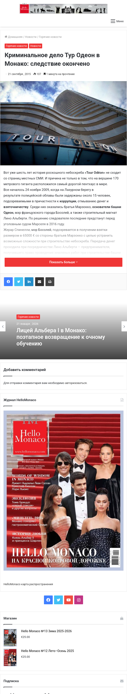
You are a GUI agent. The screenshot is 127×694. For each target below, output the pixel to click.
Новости (30, 36)
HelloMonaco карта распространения (28, 584)
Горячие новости (50, 36)
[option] (63, 326)
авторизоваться (76, 383)
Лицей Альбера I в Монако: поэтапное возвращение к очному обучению (60, 337)
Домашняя (13, 36)
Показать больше (63, 262)
